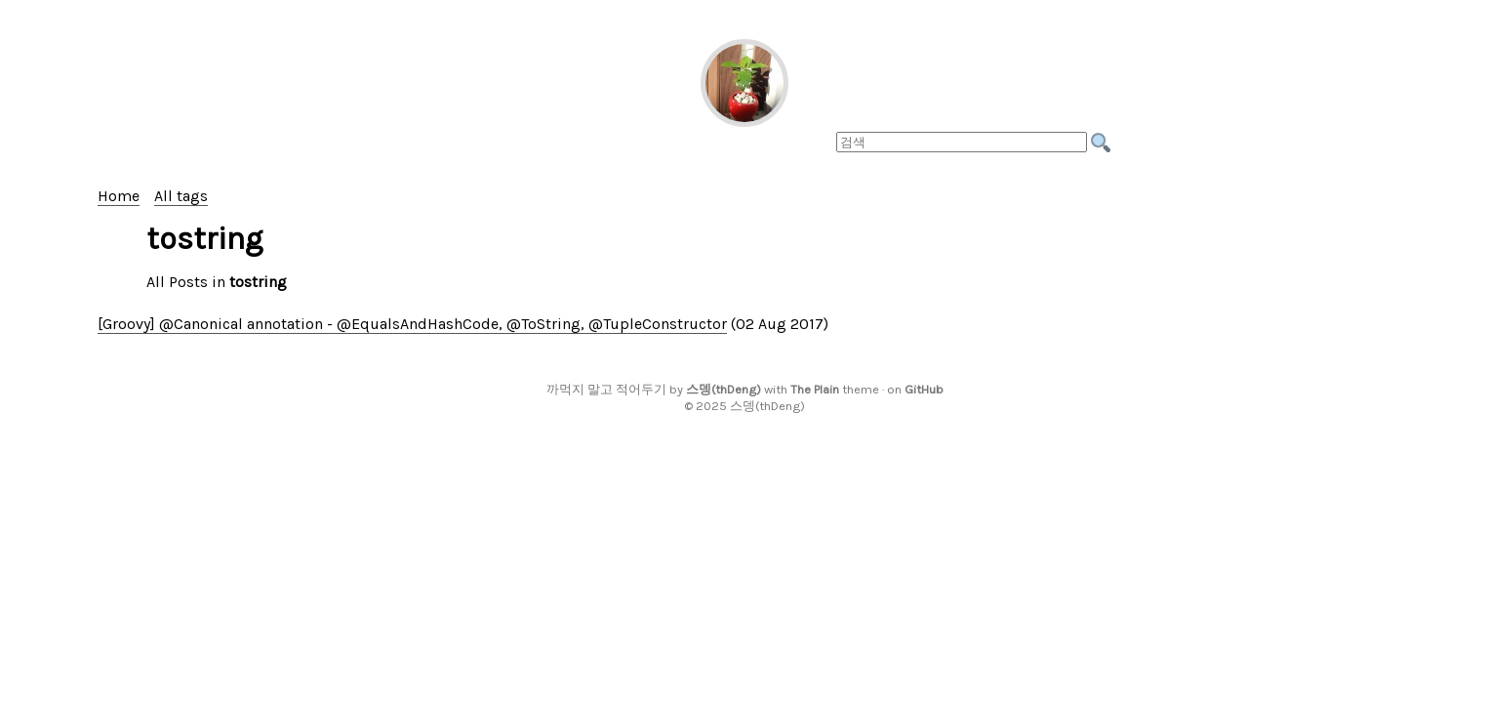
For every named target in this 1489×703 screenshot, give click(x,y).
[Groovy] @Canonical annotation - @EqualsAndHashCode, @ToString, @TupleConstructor (412, 323)
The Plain (814, 389)
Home (119, 195)
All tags (181, 195)
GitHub (924, 389)
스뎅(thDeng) (723, 389)
